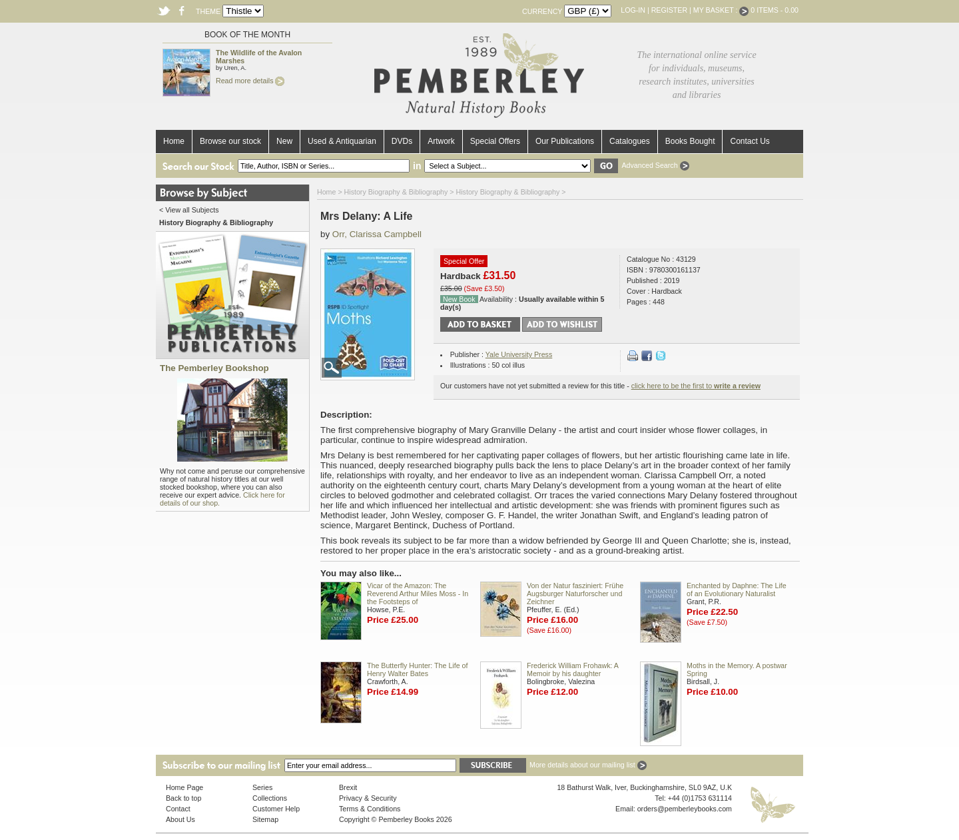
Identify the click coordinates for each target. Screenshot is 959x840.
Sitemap (265, 819)
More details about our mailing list (588, 765)
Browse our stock (230, 141)
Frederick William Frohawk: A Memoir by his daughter (572, 669)
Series (262, 787)
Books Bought (690, 141)
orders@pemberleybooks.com (684, 809)
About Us (180, 819)
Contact (178, 809)
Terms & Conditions (369, 809)
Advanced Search (655, 165)
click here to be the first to (696, 386)
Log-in (633, 10)
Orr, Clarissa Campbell (377, 234)
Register (669, 10)
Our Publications (564, 141)
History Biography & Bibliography (396, 192)
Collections (269, 798)
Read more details (250, 81)
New (284, 141)
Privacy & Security (367, 798)
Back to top (183, 798)
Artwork (441, 141)
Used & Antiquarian (342, 141)
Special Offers (495, 141)
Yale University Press (518, 354)
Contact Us (749, 141)
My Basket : (721, 10)
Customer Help (276, 809)
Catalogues (629, 141)
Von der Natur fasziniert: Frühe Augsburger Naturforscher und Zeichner (575, 594)
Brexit (348, 787)
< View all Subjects (189, 210)
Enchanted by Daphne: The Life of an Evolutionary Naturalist (737, 590)
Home (173, 141)
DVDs (402, 141)
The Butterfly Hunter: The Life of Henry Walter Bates (417, 669)
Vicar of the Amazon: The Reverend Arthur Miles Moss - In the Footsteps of (417, 594)
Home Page (184, 787)
